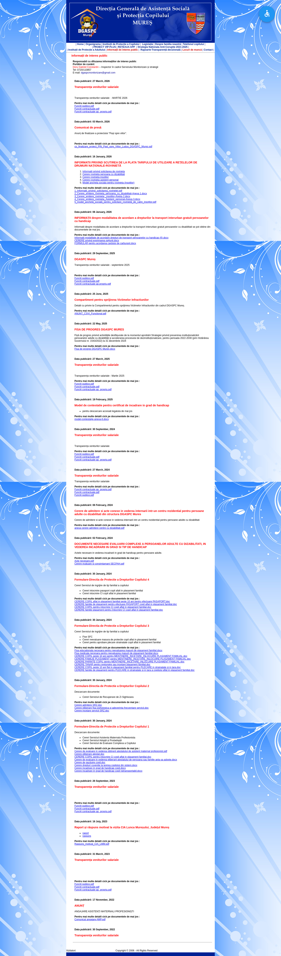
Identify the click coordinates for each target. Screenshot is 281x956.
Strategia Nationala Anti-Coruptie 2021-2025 (163, 47)
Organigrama (93, 44)
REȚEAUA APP (126, 47)
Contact (208, 49)
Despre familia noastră (168, 44)
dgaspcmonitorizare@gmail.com (98, 72)
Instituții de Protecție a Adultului (86, 49)
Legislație (147, 44)
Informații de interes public (122, 49)
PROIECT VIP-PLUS (104, 47)
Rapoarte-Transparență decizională (160, 49)
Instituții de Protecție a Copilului (121, 44)
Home (80, 44)
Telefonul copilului (193, 44)
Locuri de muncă (192, 49)
